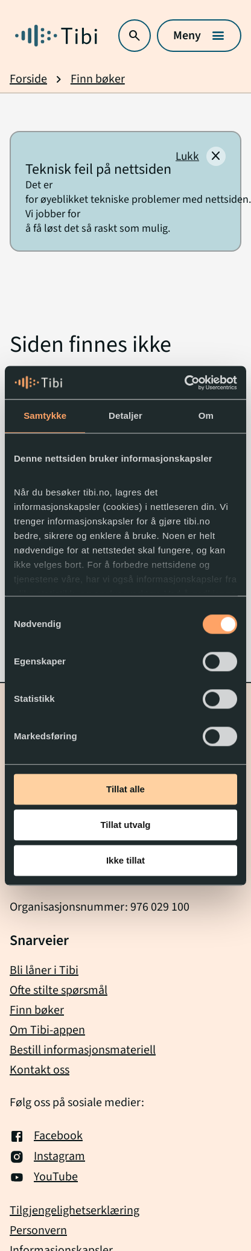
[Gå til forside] (56, 35)
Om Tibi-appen (47, 1030)
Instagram (47, 1157)
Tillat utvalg (125, 825)
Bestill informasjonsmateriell (83, 1050)
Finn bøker (98, 79)
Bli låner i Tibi (44, 970)
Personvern (38, 1231)
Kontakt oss (39, 1070)
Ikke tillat (125, 860)
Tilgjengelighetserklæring (74, 1211)
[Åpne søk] (134, 35)
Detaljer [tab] (125, 415)
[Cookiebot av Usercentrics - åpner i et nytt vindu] (184, 382)
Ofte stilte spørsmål (58, 990)
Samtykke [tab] (45, 415)
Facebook (46, 1136)
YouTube (44, 1177)
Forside (28, 79)
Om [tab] (206, 415)
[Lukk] (200, 156)
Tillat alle (125, 789)
